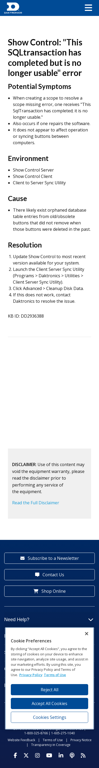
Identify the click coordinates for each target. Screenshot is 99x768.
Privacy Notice (81, 740)
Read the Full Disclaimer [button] (35, 503)
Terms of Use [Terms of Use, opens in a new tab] (55, 674)
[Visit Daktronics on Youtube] (49, 756)
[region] (49, 678)
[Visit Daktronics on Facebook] (15, 756)
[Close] (86, 633)
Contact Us (49, 575)
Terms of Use (53, 740)
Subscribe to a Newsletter (49, 558)
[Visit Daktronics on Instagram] (37, 756)
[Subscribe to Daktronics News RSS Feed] (83, 756)
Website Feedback (21, 740)
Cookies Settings (49, 717)
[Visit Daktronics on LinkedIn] (61, 756)
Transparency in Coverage (50, 745)
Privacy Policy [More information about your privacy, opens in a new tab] (31, 674)
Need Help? (48, 619)
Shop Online (50, 591)
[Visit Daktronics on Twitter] (26, 756)
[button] (88, 8)
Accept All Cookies (49, 703)
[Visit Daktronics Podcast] (72, 756)
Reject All (49, 690)
